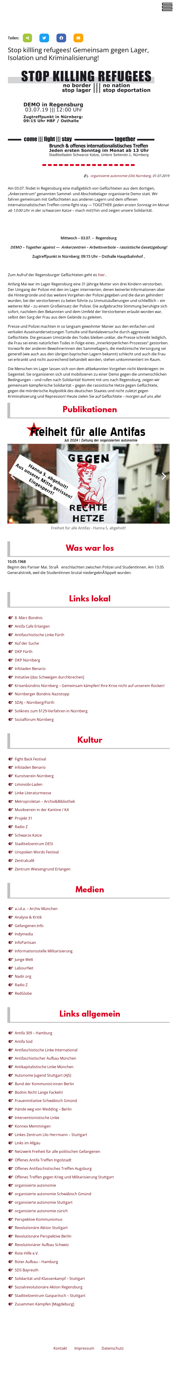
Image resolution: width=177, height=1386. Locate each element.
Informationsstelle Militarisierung (44, 951)
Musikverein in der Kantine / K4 (42, 809)
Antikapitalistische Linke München (44, 1066)
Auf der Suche (27, 643)
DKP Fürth (23, 651)
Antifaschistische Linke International (46, 1050)
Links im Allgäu (27, 1142)
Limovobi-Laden (28, 784)
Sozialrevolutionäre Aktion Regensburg (49, 1287)
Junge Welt (24, 959)
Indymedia (24, 934)
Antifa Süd (23, 1041)
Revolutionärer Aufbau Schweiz (42, 1244)
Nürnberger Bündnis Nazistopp (42, 693)
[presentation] (12, 476)
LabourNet (24, 968)
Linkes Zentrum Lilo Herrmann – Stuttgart (51, 1134)
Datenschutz (113, 1348)
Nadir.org (23, 976)
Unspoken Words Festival (37, 852)
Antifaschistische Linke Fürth (39, 634)
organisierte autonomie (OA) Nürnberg (120, 176)
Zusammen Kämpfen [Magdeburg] (44, 1304)
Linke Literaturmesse (33, 792)
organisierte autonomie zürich (41, 1210)
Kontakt (60, 1348)
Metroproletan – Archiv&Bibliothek (45, 801)
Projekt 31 (23, 818)
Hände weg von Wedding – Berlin (43, 1109)
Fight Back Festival (30, 759)
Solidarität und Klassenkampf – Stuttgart (50, 1278)
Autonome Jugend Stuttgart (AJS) (43, 1075)
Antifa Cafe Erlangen (32, 626)
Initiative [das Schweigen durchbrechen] (49, 677)
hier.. (102, 274)
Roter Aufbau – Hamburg (36, 1261)
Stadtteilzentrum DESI (34, 843)
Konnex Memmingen (33, 1126)
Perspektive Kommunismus (38, 1219)
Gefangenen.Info (29, 925)
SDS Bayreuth (26, 1270)
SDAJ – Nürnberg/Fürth (34, 702)
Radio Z (21, 826)
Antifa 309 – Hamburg (33, 1032)
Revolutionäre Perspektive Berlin (43, 1236)
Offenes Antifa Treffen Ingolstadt (43, 1160)
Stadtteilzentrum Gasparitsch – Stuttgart (50, 1295)
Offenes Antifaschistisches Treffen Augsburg (53, 1168)
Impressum (84, 1348)
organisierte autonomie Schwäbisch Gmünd (53, 1193)
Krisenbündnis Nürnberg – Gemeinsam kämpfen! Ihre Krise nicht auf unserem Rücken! (90, 685)
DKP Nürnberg (27, 660)
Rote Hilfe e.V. (27, 1253)
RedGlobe (23, 993)
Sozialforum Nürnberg (34, 719)
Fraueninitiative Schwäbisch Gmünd (46, 1100)
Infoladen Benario (30, 668)
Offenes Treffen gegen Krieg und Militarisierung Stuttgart (64, 1177)
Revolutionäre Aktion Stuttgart (41, 1227)
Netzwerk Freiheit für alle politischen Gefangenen (57, 1151)
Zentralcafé (24, 860)
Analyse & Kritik (28, 917)
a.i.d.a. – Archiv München (36, 908)
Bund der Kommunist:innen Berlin (44, 1083)
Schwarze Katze (28, 835)
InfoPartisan (25, 942)
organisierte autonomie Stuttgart (44, 1202)
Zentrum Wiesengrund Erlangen (43, 869)
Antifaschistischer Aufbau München (45, 1058)
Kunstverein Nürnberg (34, 775)
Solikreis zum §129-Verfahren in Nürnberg (51, 710)
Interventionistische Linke (37, 1117)
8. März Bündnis (29, 617)
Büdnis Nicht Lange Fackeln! (39, 1092)
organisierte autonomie (35, 1185)
